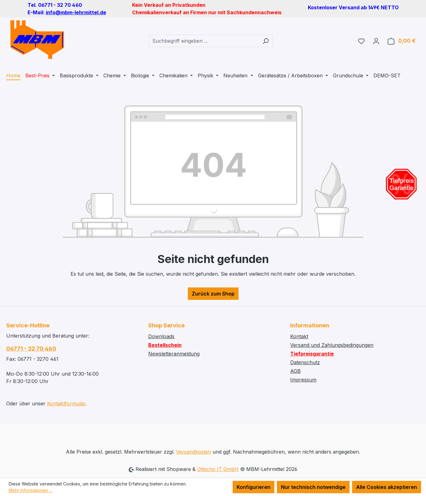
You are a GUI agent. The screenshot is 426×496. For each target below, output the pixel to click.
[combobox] (204, 41)
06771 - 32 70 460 (31, 348)
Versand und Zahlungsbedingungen (331, 345)
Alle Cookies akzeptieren (386, 487)
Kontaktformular (66, 403)
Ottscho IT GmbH (218, 469)
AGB (295, 371)
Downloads (161, 336)
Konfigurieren (253, 487)
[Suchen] (265, 41)
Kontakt (299, 336)
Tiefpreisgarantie (312, 354)
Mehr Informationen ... (30, 490)
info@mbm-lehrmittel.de (76, 12)
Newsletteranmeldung (174, 354)
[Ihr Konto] (376, 41)
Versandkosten (193, 452)
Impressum (303, 380)
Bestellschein (165, 345)
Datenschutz (305, 362)
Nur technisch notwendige (313, 487)
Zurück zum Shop (213, 294)
